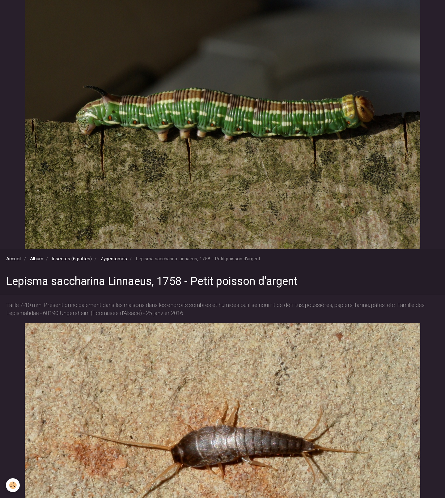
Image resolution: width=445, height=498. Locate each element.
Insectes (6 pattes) (72, 259)
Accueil (13, 259)
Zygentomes (113, 259)
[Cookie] (13, 485)
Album (36, 259)
